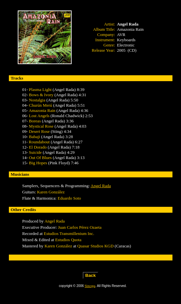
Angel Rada (101, 185)
